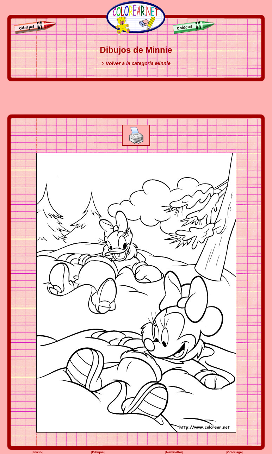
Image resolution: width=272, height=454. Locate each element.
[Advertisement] (136, 98)
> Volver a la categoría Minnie (136, 63)
